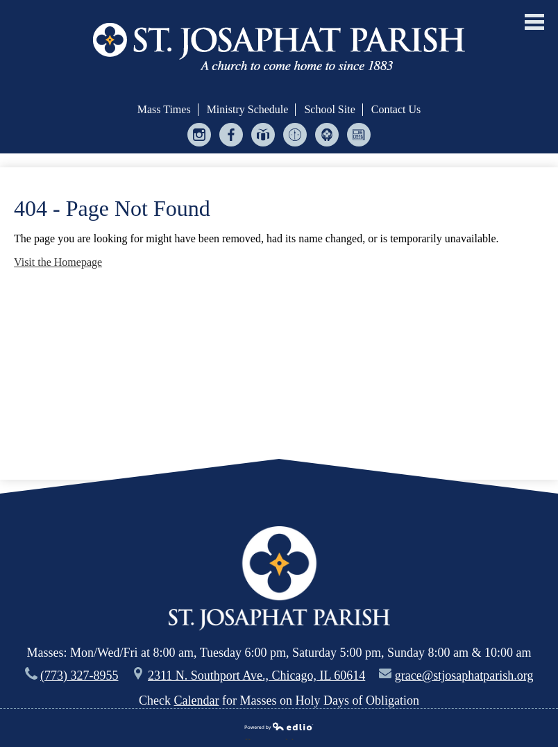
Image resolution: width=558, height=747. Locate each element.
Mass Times (164, 109)
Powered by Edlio (279, 728)
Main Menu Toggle (534, 22)
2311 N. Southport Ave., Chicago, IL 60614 (256, 675)
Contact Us (396, 109)
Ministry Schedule (248, 109)
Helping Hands (327, 137)
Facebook (231, 137)
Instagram (199, 137)
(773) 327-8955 (79, 675)
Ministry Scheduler (295, 137)
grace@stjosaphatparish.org (464, 675)
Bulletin (359, 137)
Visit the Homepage (58, 262)
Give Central (263, 137)
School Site (329, 109)
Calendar (196, 700)
